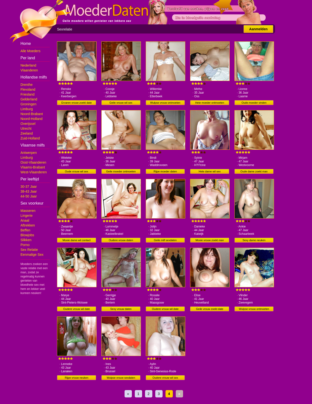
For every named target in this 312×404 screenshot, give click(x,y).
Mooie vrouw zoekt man (209, 240)
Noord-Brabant (31, 114)
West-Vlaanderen (33, 172)
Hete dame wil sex (210, 171)
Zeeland (26, 133)
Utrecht (25, 128)
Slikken (25, 240)
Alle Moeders (30, 51)
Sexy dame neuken (254, 240)
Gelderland (28, 99)
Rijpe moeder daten (165, 171)
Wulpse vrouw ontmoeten (165, 102)
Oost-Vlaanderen (33, 162)
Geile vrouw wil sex (120, 102)
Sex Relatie (29, 250)
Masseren (27, 211)
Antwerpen (28, 153)
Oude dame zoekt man (253, 171)
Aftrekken (27, 225)
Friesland (27, 94)
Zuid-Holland (30, 138)
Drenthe (26, 85)
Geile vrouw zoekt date (209, 308)
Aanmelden (258, 29)
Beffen (25, 230)
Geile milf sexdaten (165, 240)
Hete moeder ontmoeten (209, 102)
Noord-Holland (31, 119)
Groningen (28, 104)
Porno (24, 245)
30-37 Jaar (28, 186)
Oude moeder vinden (254, 102)
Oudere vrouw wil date (76, 308)
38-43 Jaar (28, 191)
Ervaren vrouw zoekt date (76, 102)
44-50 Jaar (28, 196)
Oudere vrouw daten (121, 240)
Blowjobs (27, 235)
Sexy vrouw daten (120, 308)
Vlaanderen (29, 70)
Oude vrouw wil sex (76, 171)
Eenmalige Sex (31, 254)
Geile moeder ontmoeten (121, 171)
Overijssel (27, 124)
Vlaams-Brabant (32, 167)
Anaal (24, 220)
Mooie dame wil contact (77, 240)
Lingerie (26, 215)
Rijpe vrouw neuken (76, 377)
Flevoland (27, 89)
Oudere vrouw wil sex (165, 377)
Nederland (28, 65)
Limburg (26, 109)
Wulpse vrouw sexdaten (121, 377)
